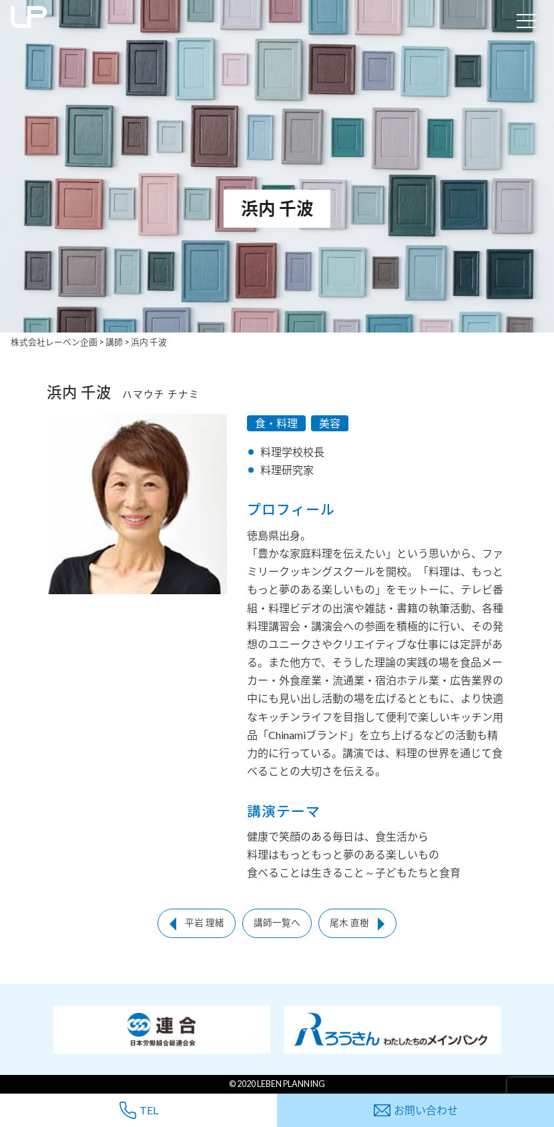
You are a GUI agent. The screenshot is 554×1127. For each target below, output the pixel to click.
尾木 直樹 (349, 922)
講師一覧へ (277, 922)
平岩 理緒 (204, 922)
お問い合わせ (416, 1110)
